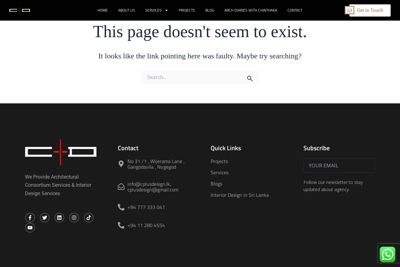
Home (103, 10)
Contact (295, 10)
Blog (209, 10)
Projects (187, 10)
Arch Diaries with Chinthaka (250, 10)
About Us (126, 10)
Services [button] (156, 10)
